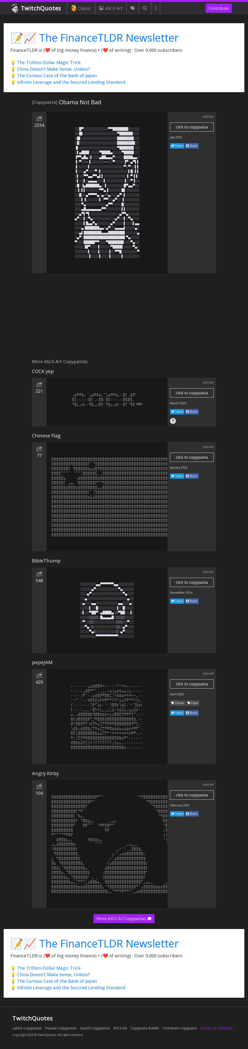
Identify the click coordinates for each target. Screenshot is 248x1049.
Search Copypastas (95, 1028)
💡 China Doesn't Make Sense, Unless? (50, 69)
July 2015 (176, 137)
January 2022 (179, 467)
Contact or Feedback (216, 1028)
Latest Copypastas (27, 1028)
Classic (81, 8)
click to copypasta (192, 127)
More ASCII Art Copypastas (124, 918)
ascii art (208, 116)
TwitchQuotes (36, 8)
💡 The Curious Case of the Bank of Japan (53, 75)
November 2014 (181, 593)
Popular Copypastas (61, 1028)
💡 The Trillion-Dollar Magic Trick (45, 62)
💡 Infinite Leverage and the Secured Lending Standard (67, 82)
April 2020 (177, 694)
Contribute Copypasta (180, 1028)
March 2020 (178, 403)
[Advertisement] (124, 318)
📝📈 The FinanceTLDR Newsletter (94, 37)
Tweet (177, 146)
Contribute (219, 8)
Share (191, 146)
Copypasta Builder (145, 1028)
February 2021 (180, 805)
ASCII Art (110, 8)
